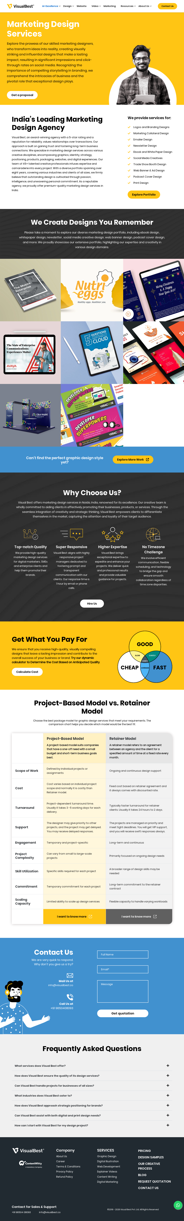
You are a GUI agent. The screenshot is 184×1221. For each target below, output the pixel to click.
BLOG (142, 1175)
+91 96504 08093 (21, 1212)
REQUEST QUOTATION (154, 1181)
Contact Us (167, 6)
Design (67, 6)
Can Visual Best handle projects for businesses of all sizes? (54, 1085)
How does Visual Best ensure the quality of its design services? (57, 1076)
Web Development (108, 1166)
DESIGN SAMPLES (151, 1157)
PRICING (144, 1151)
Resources (127, 6)
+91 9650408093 (62, 1008)
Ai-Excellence (50, 6)
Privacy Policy (64, 1171)
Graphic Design (106, 1156)
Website (82, 6)
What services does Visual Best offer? (40, 1066)
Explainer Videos (107, 1171)
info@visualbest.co (60, 985)
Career (60, 1161)
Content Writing (107, 1177)
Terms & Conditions (68, 1166)
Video (95, 6)
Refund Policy (64, 1177)
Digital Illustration (108, 1161)
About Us (143, 6)
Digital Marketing (107, 1182)
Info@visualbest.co (50, 1212)
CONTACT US (148, 1188)
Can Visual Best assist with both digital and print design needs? (58, 1115)
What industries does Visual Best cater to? (43, 1095)
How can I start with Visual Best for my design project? (51, 1125)
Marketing (109, 6)
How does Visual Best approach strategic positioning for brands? (59, 1105)
